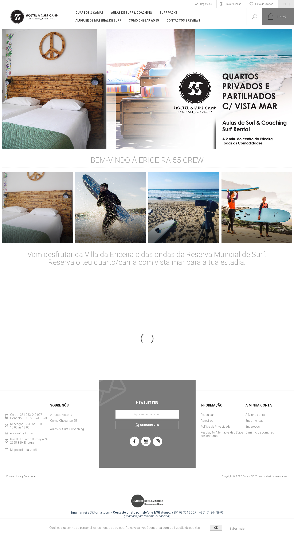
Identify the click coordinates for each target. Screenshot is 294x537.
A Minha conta (255, 414)
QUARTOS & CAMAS (37, 237)
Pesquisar (207, 414)
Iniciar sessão (233, 4)
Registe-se (206, 4)
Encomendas (254, 420)
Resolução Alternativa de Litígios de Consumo (221, 434)
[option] (37, 209)
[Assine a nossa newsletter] (147, 414)
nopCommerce (27, 476)
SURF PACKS (184, 237)
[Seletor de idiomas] (286, 4)
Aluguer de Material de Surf (110, 237)
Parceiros (206, 420)
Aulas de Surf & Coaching (67, 429)
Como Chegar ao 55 (63, 420)
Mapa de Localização (24, 449)
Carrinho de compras (260, 432)
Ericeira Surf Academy (257, 237)
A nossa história (61, 414)
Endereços (253, 426)
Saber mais (237, 528)
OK (216, 527)
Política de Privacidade (215, 426)
